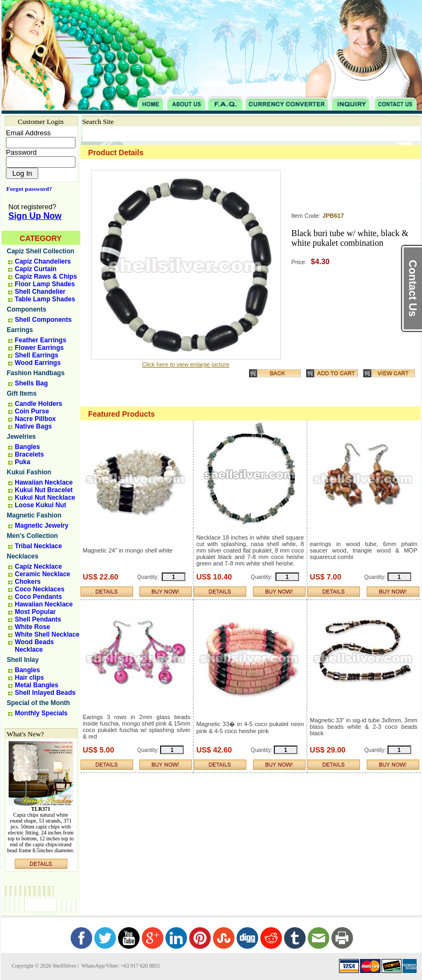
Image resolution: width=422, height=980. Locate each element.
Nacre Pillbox (35, 419)
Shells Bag (31, 383)
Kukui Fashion (29, 472)
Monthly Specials (41, 713)
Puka (23, 462)
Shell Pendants (38, 619)
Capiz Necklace (38, 566)
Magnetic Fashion (34, 515)
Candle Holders (39, 404)
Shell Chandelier (40, 291)
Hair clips (29, 677)
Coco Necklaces (40, 589)
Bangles (27, 447)
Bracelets (29, 454)
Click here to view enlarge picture (185, 364)
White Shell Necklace (47, 634)
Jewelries (21, 436)
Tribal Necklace (38, 546)
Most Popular (35, 612)
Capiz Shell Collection (40, 251)
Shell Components (43, 319)
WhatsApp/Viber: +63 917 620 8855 (120, 966)
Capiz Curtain (36, 269)
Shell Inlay (23, 660)
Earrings (20, 330)
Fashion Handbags (36, 373)
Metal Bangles (37, 685)
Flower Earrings (39, 347)
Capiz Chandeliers (43, 261)
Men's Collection (32, 536)
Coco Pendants (38, 597)
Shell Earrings (37, 355)
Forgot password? (27, 188)
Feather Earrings (40, 340)
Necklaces (23, 556)
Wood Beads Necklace (34, 645)
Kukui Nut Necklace (45, 497)
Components (26, 309)
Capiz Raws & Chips (46, 276)
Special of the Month (38, 703)
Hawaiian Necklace (44, 482)
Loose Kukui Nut (40, 505)
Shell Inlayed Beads (45, 692)
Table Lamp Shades (45, 299)
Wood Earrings (38, 363)
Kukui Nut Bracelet (44, 490)
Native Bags (33, 426)
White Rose (32, 627)
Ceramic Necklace (43, 574)
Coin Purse (32, 411)
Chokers (28, 581)
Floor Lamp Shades (45, 284)
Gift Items (22, 393)
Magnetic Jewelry (41, 525)
